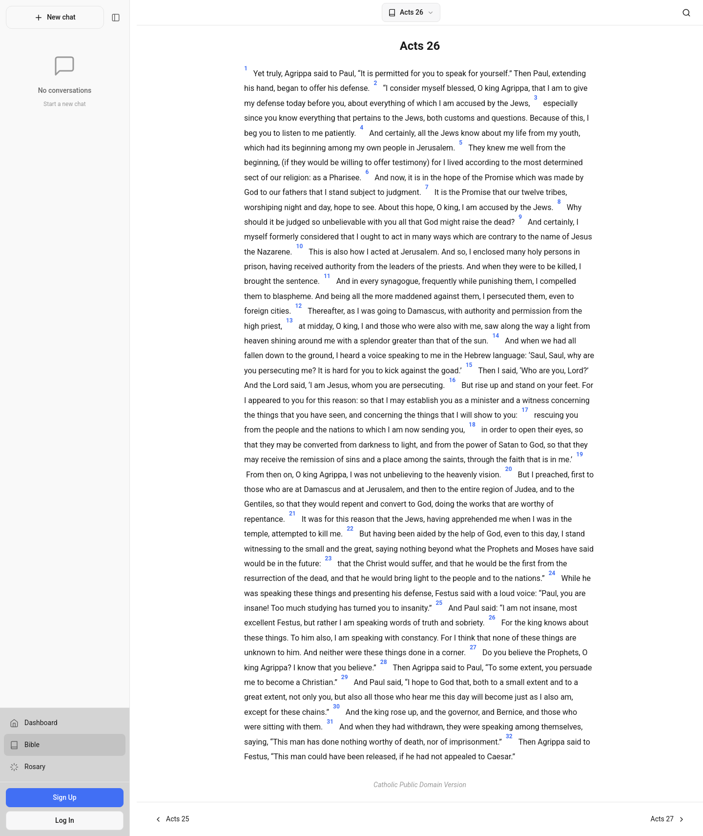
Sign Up (68, 797)
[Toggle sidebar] (122, 17)
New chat (58, 17)
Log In (68, 820)
